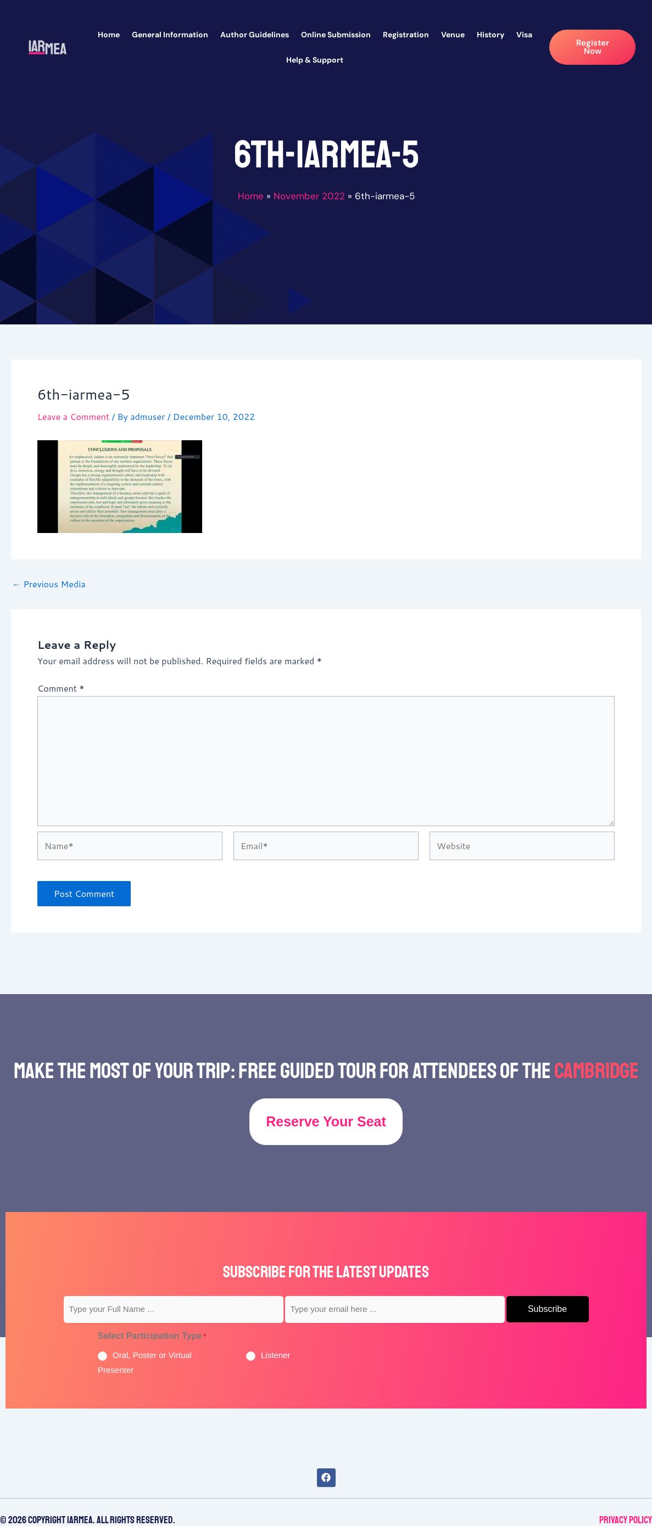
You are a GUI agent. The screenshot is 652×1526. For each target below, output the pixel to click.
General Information (170, 35)
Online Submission (336, 35)
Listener (275, 1355)
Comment (60, 688)
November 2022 (309, 196)
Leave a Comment (73, 416)
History (490, 35)
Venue (453, 35)
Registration (406, 35)
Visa (524, 35)
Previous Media (49, 584)
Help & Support (314, 60)
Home (109, 35)
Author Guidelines (254, 35)
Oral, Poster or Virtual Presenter (145, 1362)
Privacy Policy (625, 1520)
